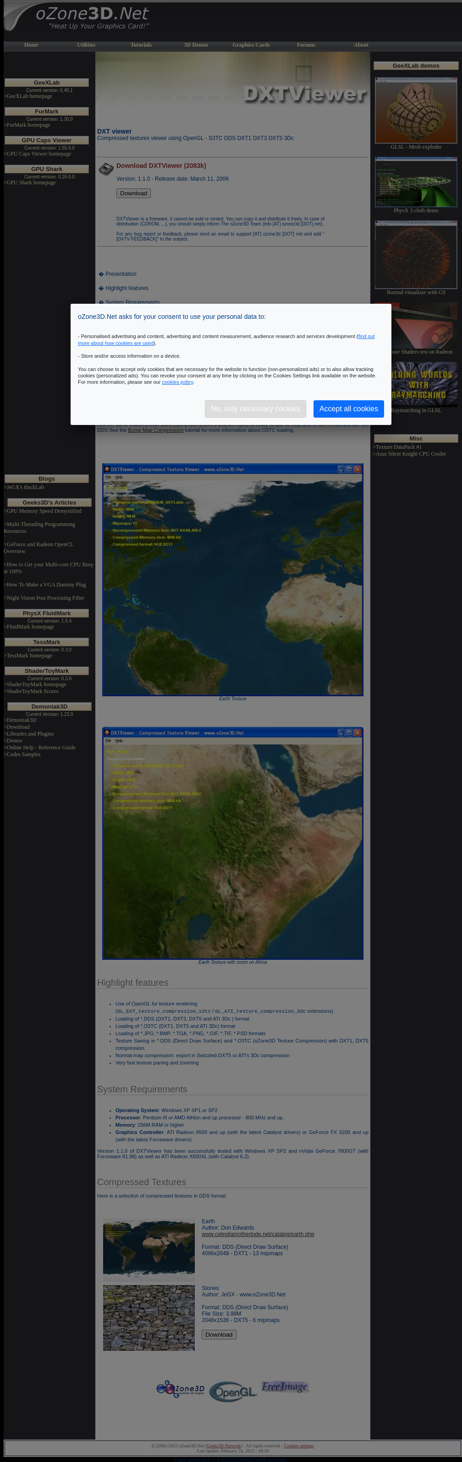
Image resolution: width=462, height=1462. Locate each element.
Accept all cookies (348, 409)
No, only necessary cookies (255, 409)
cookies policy (177, 382)
